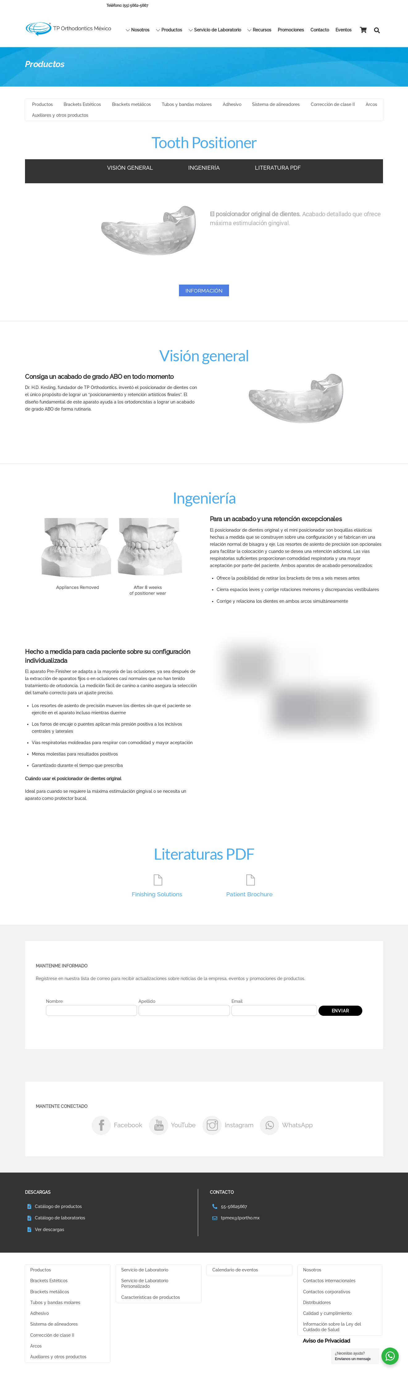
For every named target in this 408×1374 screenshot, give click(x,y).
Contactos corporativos (326, 1293)
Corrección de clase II (333, 105)
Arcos (371, 105)
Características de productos (150, 1299)
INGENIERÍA (204, 169)
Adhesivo (232, 105)
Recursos (259, 30)
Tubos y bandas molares (187, 105)
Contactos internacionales (329, 1283)
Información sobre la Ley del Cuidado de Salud (332, 1329)
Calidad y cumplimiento (327, 1316)
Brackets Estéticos (82, 105)
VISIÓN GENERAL (130, 169)
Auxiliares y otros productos (60, 116)
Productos (169, 30)
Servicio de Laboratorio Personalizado (144, 1286)
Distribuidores (317, 1305)
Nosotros (137, 30)
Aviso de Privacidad (326, 1343)
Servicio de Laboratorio (215, 30)
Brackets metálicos (131, 105)
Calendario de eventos (235, 1272)
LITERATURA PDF (278, 169)
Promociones (291, 30)
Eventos (343, 30)
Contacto (319, 30)
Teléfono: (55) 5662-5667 (127, 5)
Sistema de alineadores (276, 105)
